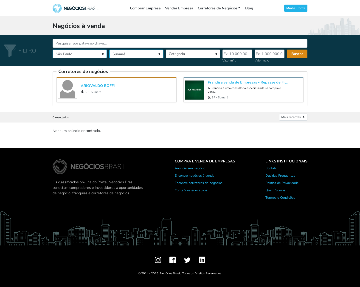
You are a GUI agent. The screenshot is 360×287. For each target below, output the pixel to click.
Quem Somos (275, 190)
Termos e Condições (280, 197)
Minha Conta (295, 8)
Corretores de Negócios (218, 8)
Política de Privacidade (282, 183)
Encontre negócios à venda (194, 175)
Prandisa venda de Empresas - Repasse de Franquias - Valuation (248, 82)
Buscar (297, 53)
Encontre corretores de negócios (198, 183)
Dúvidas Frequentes (280, 175)
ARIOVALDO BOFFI (98, 86)
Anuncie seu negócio (190, 168)
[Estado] (80, 54)
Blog (249, 8)
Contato (271, 168)
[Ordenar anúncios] (293, 117)
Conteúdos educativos (191, 190)
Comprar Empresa (145, 8)
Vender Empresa (179, 8)
